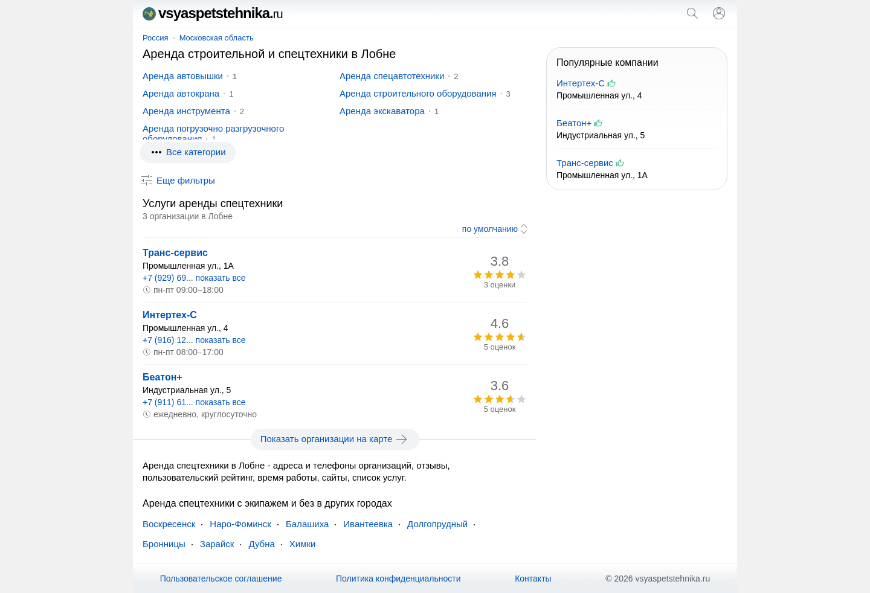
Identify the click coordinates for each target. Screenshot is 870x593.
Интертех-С (170, 315)
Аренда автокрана (181, 93)
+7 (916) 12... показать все (194, 340)
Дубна (261, 544)
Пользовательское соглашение (221, 578)
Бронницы (164, 544)
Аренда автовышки (183, 76)
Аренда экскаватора (382, 111)
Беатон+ (162, 377)
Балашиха (307, 524)
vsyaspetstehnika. (213, 13)
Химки (302, 544)
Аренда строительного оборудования (418, 93)
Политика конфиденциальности (398, 578)
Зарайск (217, 544)
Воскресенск (169, 524)
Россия (156, 37)
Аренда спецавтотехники (392, 76)
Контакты (533, 578)
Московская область (216, 37)
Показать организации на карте (335, 439)
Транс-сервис (175, 253)
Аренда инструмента (186, 111)
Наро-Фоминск (240, 524)
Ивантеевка (368, 524)
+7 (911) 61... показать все (194, 402)
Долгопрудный (437, 524)
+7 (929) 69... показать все (194, 278)
